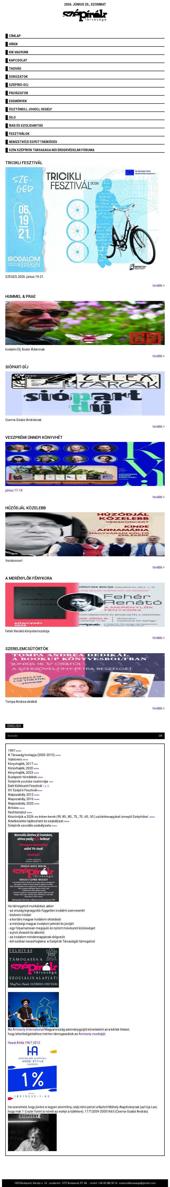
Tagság (15, 68)
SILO (12, 117)
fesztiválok (19, 133)
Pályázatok (18, 93)
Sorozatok (18, 76)
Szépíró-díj (18, 85)
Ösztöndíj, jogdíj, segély (30, 109)
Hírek (13, 44)
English (14, 726)
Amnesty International (28, 1029)
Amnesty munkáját (91, 1034)
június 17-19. (14, 490)
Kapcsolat (18, 60)
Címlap (15, 36)
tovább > (159, 285)
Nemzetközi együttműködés (33, 142)
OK (160, 735)
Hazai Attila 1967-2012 (24, 1042)
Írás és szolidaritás (26, 125)
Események (18, 101)
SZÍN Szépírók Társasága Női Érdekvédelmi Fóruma (51, 150)
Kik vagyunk (18, 52)
